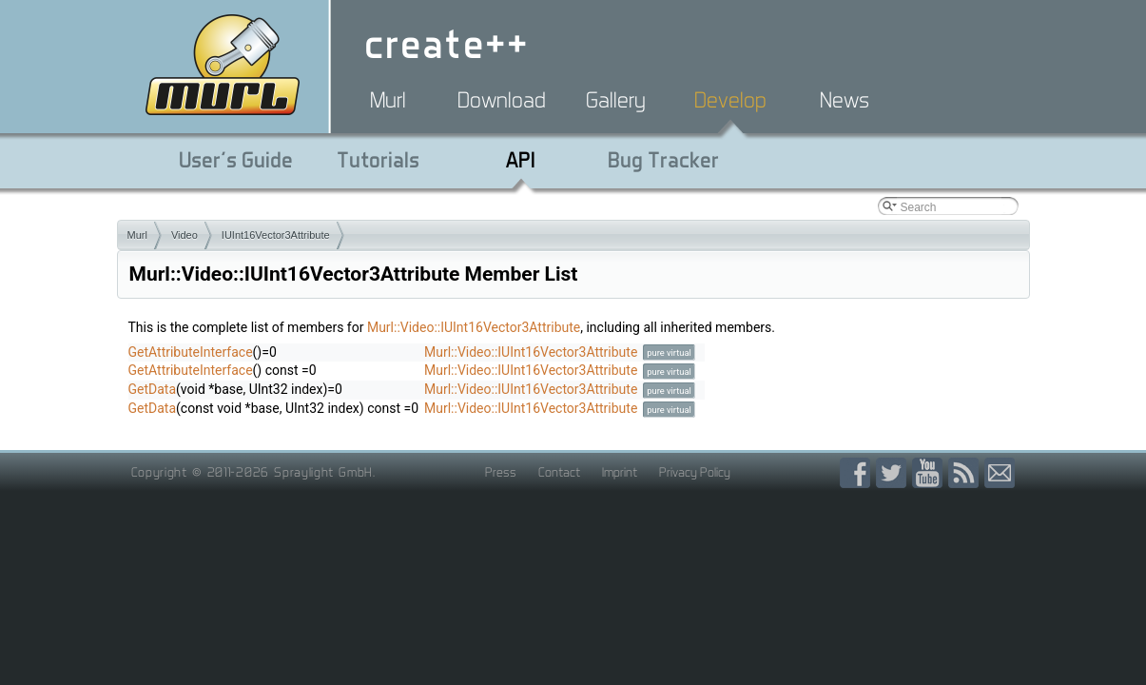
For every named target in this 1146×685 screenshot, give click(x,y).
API (520, 160)
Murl (388, 100)
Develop (730, 100)
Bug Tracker (663, 160)
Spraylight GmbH (323, 472)
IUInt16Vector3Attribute (276, 235)
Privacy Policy (694, 472)
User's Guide (236, 160)
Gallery (616, 100)
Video (184, 235)
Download (501, 100)
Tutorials (378, 160)
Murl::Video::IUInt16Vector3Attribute (473, 327)
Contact (559, 472)
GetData (152, 389)
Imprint (619, 472)
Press (500, 472)
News (844, 100)
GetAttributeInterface (190, 352)
